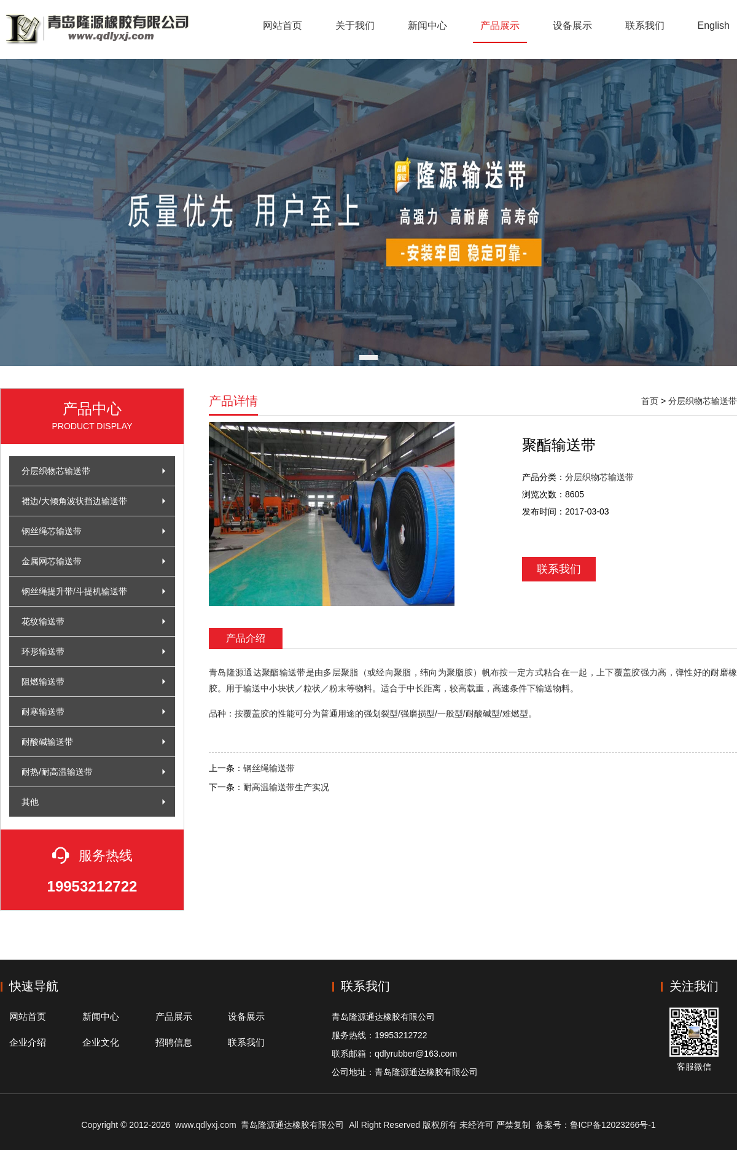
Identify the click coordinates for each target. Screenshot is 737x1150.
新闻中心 (427, 25)
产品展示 (500, 25)
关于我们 (355, 25)
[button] (368, 357)
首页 (649, 401)
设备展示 (572, 25)
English (714, 25)
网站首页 (282, 25)
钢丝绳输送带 (269, 768)
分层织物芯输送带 (702, 401)
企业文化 (100, 1042)
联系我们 (645, 25)
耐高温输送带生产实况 (286, 787)
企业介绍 (27, 1042)
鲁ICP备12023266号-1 (613, 1125)
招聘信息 (173, 1042)
